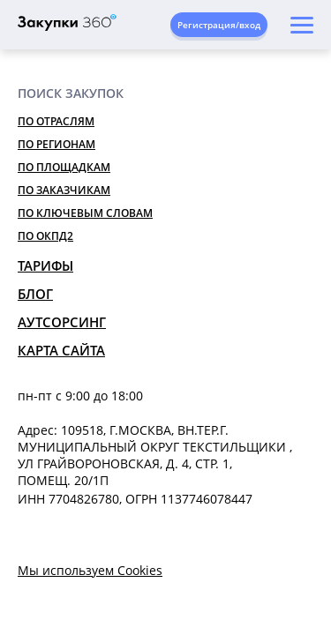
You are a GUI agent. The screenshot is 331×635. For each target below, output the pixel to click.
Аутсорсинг (62, 322)
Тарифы (45, 265)
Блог (35, 294)
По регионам (56, 144)
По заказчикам (64, 190)
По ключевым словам (85, 212)
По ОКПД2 (45, 235)
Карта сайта (61, 350)
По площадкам (64, 167)
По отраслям (56, 121)
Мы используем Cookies (90, 570)
